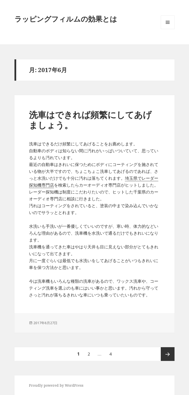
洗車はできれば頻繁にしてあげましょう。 (90, 120)
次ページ (168, 354)
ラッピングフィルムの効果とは (65, 19)
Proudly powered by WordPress (56, 385)
